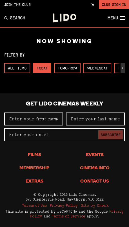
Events (95, 155)
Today (42, 68)
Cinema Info (95, 168)
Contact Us (94, 181)
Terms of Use (34, 205)
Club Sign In (114, 4)
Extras (34, 181)
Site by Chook (95, 205)
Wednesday (97, 68)
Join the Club (17, 4)
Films (34, 155)
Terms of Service (68, 216)
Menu (116, 18)
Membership (34, 168)
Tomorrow (67, 68)
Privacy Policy (64, 205)
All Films (17, 68)
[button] (123, 68)
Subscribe (111, 134)
